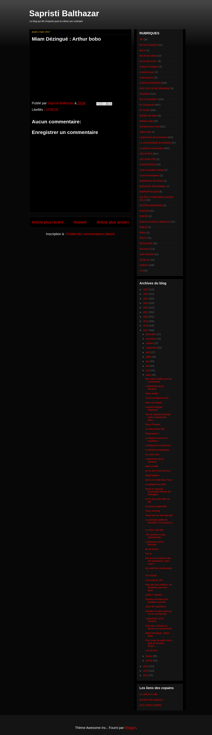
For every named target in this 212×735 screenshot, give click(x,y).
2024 (146, 298)
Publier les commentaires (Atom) (91, 234)
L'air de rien (151, 650)
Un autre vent (152, 454)
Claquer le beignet (148, 66)
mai (148, 366)
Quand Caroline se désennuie (154, 221)
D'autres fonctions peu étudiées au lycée (156, 600)
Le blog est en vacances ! (158, 445)
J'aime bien (145, 132)
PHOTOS (144, 211)
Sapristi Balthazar (64, 13)
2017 (146, 330)
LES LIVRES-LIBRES (150, 705)
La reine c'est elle (154, 530)
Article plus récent (47, 222)
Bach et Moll (151, 466)
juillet (149, 356)
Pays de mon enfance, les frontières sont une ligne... (158, 587)
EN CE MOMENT (148, 99)
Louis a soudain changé (151, 170)
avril (148, 370)
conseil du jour (146, 72)
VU (141, 270)
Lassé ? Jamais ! (154, 594)
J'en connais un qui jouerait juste (155, 536)
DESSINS (144, 94)
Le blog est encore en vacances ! (156, 439)
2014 (146, 675)
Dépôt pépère (152, 475)
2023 (146, 303)
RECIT (142, 238)
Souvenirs (144, 249)
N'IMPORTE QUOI (149, 191)
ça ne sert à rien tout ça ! (158, 470)
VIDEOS (52, 109)
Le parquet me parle (155, 484)
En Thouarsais (146, 104)
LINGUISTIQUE (147, 164)
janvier (149, 660)
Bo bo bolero (151, 549)
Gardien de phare (148, 115)
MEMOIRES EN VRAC (151, 181)
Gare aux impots (153, 402)
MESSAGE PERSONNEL (152, 186)
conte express (146, 77)
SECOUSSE (145, 243)
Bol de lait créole (148, 55)
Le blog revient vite (155, 429)
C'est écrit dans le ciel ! (157, 398)
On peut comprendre (155, 506)
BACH (142, 50)
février (149, 656)
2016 (146, 666)
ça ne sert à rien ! (148, 61)
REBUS (143, 227)
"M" (141, 39)
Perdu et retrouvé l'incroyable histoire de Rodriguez (158, 492)
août (148, 352)
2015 (146, 671)
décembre (151, 334)
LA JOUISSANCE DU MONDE (155, 142)
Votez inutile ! (152, 393)
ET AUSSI (144, 110)
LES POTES (145, 153)
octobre (150, 343)
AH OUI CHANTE (148, 45)
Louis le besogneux (149, 175)
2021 (146, 312)
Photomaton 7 (152, 433)
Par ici (148, 553)
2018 (146, 325)
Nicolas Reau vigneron (151, 699)
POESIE (143, 216)
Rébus (142, 232)
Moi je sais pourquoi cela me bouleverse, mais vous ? (158, 561)
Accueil (80, 222)
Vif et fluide (151, 575)
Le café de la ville (148, 694)
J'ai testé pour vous (149, 126)
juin (148, 361)
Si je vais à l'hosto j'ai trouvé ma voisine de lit (158, 627)
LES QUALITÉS (147, 159)
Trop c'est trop (152, 511)
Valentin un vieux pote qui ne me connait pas (158, 612)
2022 (146, 307)
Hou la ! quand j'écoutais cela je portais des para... (158, 417)
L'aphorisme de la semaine (153, 137)
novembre (151, 338)
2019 (146, 321)
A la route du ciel (153, 580)
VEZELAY (144, 259)
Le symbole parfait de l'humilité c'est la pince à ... (159, 522)
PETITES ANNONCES (151, 205)
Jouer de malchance (155, 606)
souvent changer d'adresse (153, 408)
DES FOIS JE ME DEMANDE (154, 88)
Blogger (130, 728)
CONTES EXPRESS (150, 83)
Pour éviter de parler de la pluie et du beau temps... (158, 643)
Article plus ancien (113, 222)
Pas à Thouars (152, 424)
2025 (146, 294)
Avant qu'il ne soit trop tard (159, 515)
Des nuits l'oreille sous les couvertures (158, 380)
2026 (146, 289)
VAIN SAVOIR (146, 254)
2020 (146, 316)
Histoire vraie (146, 121)
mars (149, 375)
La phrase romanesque (151, 148)
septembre (151, 347)
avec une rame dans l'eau (158, 480)
